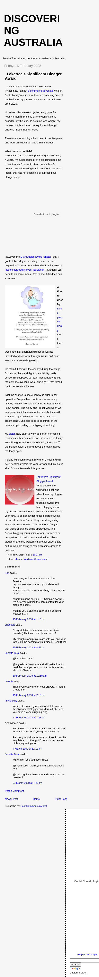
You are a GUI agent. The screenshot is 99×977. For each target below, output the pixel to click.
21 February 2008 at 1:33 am (29, 717)
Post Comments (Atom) (34, 806)
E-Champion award (31, 256)
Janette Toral (12, 652)
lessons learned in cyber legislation (24, 269)
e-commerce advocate (40, 90)
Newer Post (11, 798)
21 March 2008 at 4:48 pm (27, 782)
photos (47, 256)
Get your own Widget (87, 954)
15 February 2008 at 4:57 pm (29, 647)
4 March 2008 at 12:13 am (27, 748)
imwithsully (11, 700)
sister (12, 433)
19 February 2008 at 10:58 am (30, 675)
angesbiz (10, 624)
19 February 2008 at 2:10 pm (29, 695)
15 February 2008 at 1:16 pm (29, 619)
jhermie (9, 681)
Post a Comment (14, 790)
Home (36, 798)
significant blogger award (36, 559)
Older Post (61, 798)
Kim (7, 572)
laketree (18, 559)
